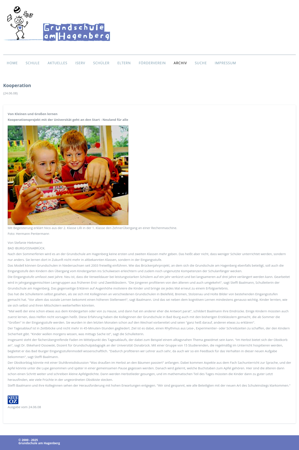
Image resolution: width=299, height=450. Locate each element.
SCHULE (33, 63)
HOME (12, 63)
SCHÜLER (101, 63)
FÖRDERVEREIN (152, 63)
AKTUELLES (57, 63)
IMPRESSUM (225, 63)
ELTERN (124, 63)
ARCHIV (180, 63)
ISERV (80, 63)
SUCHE (201, 63)
